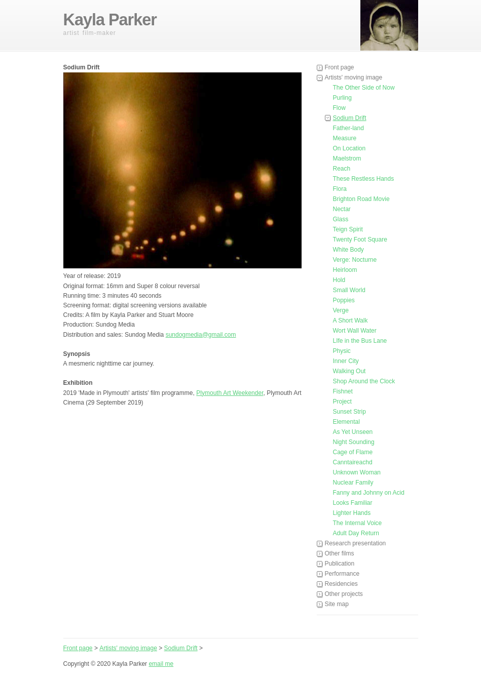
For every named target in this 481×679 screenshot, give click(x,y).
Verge (341, 310)
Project (342, 401)
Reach (342, 168)
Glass (341, 219)
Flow (339, 107)
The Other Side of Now (364, 87)
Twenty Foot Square (360, 239)
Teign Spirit (348, 229)
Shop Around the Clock (364, 381)
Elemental (346, 421)
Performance (342, 573)
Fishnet (343, 391)
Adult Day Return (356, 533)
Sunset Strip (349, 411)
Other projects (344, 593)
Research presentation (355, 543)
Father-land (348, 128)
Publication (340, 563)
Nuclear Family (353, 482)
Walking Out (349, 371)
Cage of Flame (353, 452)
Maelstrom (347, 158)
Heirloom (345, 269)
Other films (339, 553)
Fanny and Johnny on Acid (368, 492)
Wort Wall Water (355, 330)
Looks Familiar (353, 502)
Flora (340, 188)
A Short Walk (350, 320)
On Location (349, 148)
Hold (339, 280)
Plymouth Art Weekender (229, 392)
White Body (348, 249)
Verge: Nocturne (355, 259)
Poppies (344, 300)
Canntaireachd (353, 462)
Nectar (342, 209)
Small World (349, 290)
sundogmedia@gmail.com (201, 334)
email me (161, 663)
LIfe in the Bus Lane (360, 340)
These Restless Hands (363, 178)
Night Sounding (354, 442)
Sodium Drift (349, 118)
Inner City (346, 361)
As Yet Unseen (353, 431)
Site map (337, 604)
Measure (345, 138)
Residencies (341, 583)
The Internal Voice (357, 523)
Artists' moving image (354, 77)
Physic (342, 350)
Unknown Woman (357, 472)
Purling (342, 97)
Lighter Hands (352, 512)
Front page (339, 67)
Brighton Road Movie (361, 199)
